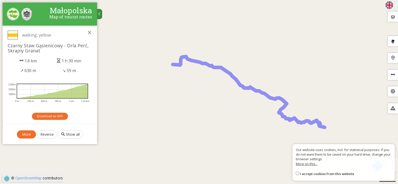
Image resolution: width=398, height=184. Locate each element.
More (26, 134)
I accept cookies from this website (327, 173)
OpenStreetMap (28, 178)
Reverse (47, 134)
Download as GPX (50, 116)
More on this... (307, 164)
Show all (70, 134)
